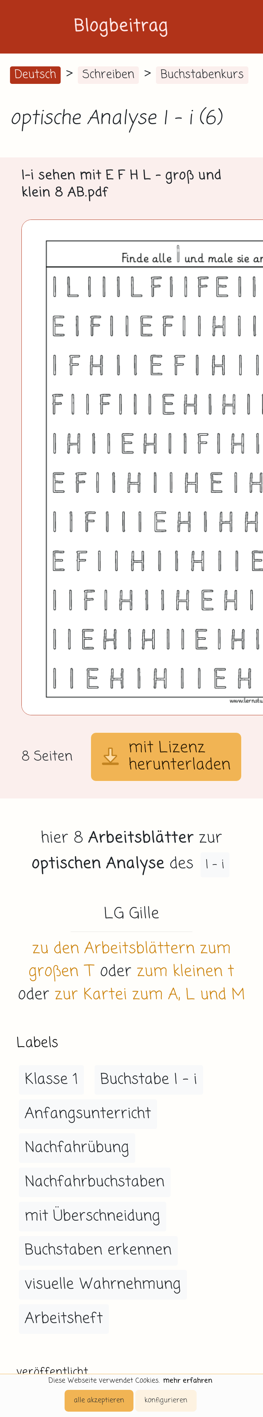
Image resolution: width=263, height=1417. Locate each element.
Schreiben (108, 74)
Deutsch (35, 74)
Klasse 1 (51, 1079)
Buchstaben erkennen (98, 1250)
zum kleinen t (185, 972)
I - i (215, 865)
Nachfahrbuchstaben (95, 1182)
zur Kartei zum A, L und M (150, 995)
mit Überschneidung (92, 1216)
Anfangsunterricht (88, 1114)
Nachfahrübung (77, 1148)
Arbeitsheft (64, 1319)
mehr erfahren (187, 1381)
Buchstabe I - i (148, 1079)
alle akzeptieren (99, 1400)
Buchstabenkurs (202, 74)
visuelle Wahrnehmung (103, 1284)
